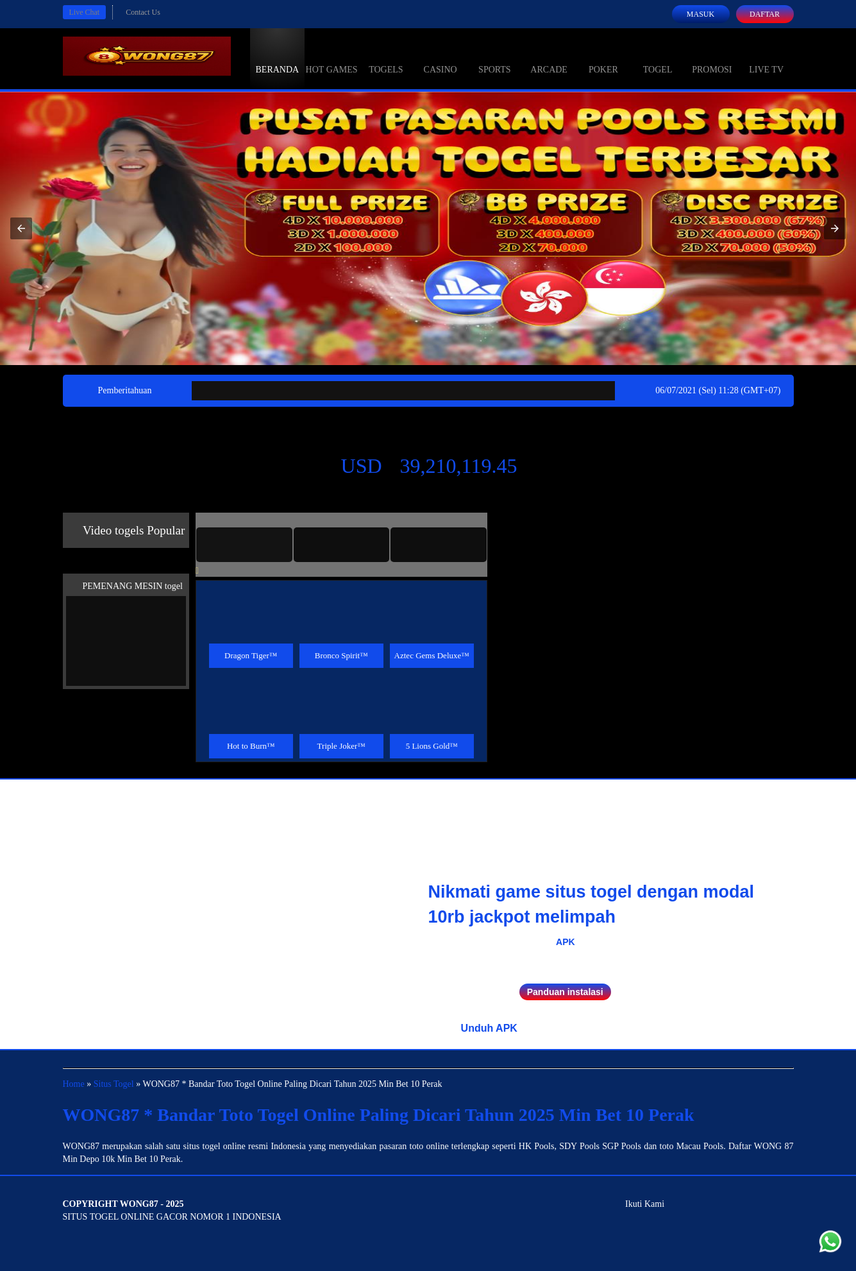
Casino (440, 57)
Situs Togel (114, 1084)
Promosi (712, 57)
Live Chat (84, 12)
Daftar (765, 14)
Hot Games (332, 57)
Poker (603, 57)
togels (386, 57)
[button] (21, 228)
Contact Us (143, 12)
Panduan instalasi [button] (565, 992)
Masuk (700, 14)
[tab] (244, 544)
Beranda (277, 57)
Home (74, 1084)
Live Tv (766, 57)
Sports (494, 57)
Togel (658, 57)
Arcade (548, 57)
